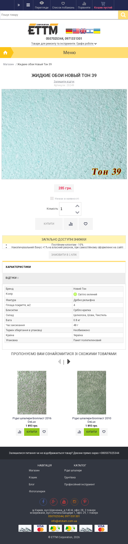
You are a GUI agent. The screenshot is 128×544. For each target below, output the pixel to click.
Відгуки (12, 277)
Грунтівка (70, 477)
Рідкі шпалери (73, 470)
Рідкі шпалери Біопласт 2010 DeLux (91, 420)
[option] (34, 407)
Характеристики (18, 267)
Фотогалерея (37, 491)
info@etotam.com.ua (64, 521)
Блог (32, 484)
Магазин (8, 64)
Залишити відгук (64, 81)
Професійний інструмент (79, 484)
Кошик (33, 477)
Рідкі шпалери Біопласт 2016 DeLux (32, 420)
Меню (69, 52)
